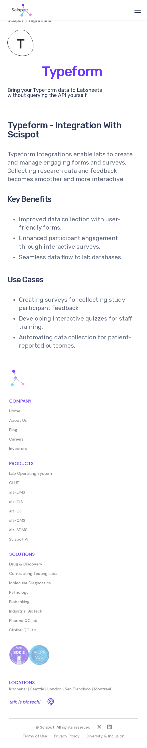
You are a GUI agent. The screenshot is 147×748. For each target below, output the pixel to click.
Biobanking (19, 604)
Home (14, 414)
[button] (136, 10)
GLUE (14, 485)
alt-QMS (17, 523)
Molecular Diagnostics (30, 586)
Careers (16, 442)
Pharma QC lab (23, 623)
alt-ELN (16, 504)
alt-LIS (15, 514)
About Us (18, 423)
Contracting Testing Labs (33, 576)
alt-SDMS (18, 533)
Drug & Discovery (25, 567)
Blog (13, 432)
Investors (18, 451)
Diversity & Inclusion (105, 739)
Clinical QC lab (22, 633)
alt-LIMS (17, 495)
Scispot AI (18, 542)
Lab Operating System (30, 476)
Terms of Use (35, 739)
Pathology (19, 595)
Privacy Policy (67, 739)
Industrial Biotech (25, 614)
